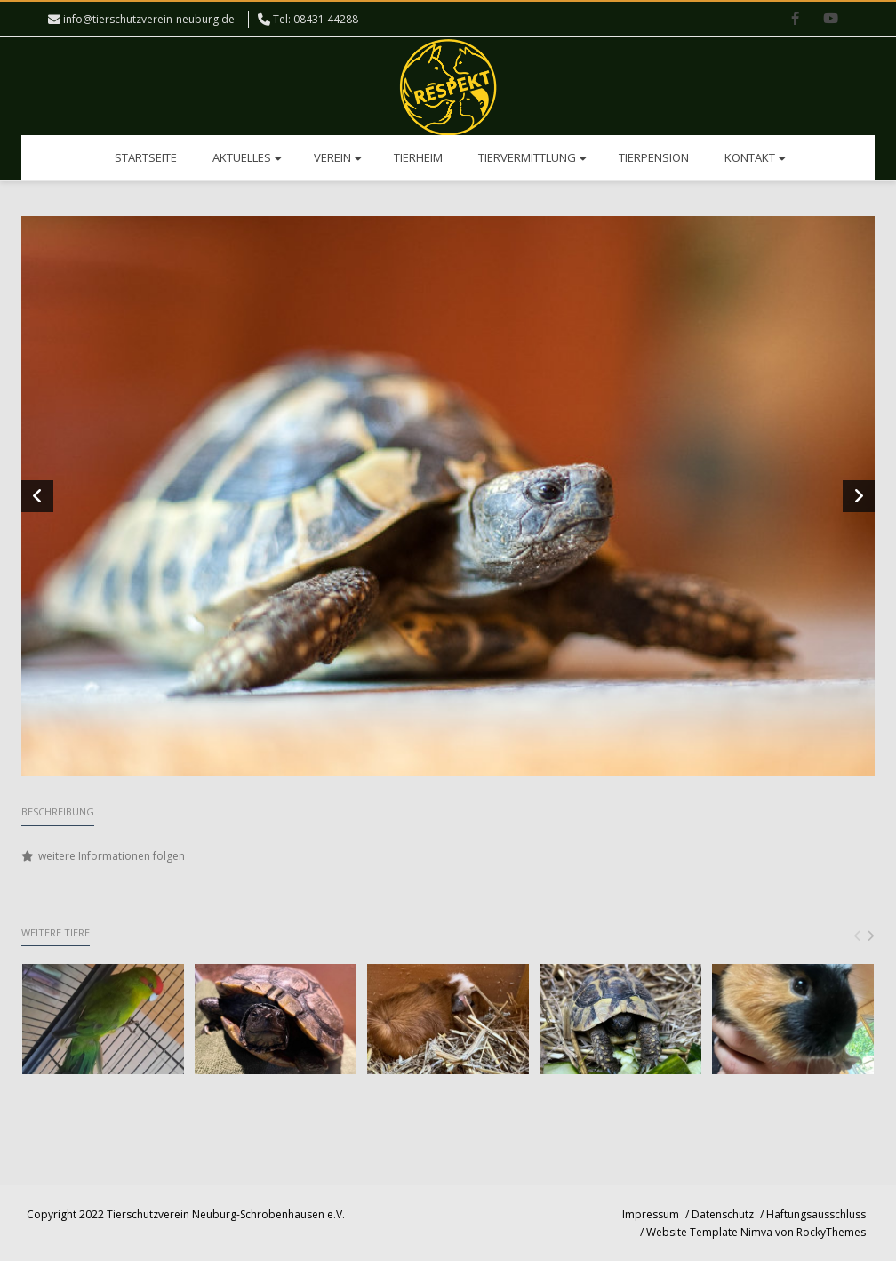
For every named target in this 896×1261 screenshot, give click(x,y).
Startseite (146, 157)
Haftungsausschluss (816, 1214)
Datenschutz (723, 1214)
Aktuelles (247, 157)
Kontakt (755, 157)
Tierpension (654, 157)
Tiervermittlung (532, 157)
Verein (338, 157)
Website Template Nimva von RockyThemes (756, 1232)
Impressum (650, 1214)
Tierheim (418, 157)
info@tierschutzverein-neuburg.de (149, 19)
